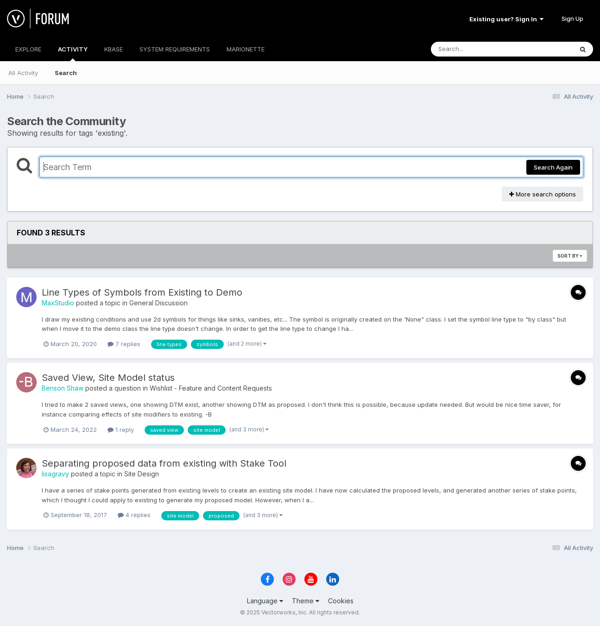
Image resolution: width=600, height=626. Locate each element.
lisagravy (55, 474)
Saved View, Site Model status (108, 377)
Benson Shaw (62, 388)
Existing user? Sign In (506, 19)
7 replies (123, 344)
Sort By (569, 256)
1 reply (120, 429)
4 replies (134, 515)
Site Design (141, 474)
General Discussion (158, 303)
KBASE (113, 49)
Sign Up (572, 18)
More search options (542, 194)
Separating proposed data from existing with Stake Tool (164, 463)
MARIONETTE (246, 49)
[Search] (476, 49)
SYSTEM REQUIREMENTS (174, 49)
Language (265, 601)
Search (66, 72)
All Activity (23, 72)
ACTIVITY (73, 53)
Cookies (341, 601)
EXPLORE (28, 49)
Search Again (553, 167)
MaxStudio (58, 303)
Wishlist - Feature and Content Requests (211, 388)
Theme (305, 601)
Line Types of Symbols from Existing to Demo (142, 292)
